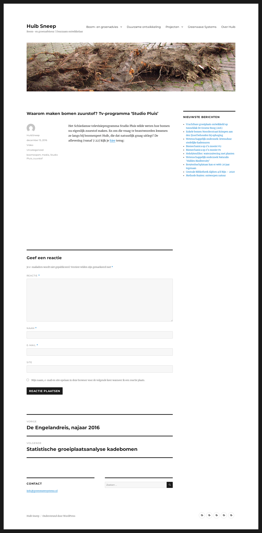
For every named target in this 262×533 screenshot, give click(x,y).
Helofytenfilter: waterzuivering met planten (210, 153)
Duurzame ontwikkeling (144, 27)
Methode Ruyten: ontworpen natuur (206, 175)
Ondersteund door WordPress (58, 516)
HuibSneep (33, 135)
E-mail (32, 345)
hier (112, 140)
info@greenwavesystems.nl (42, 490)
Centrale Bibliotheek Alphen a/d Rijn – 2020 (210, 171)
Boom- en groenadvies (102, 27)
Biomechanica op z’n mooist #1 (203, 149)
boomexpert (34, 154)
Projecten (172, 27)
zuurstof (37, 158)
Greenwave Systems (202, 27)
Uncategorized (35, 149)
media (45, 154)
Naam (32, 328)
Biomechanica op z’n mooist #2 (203, 146)
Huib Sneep (41, 26)
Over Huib (228, 27)
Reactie (33, 275)
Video (30, 145)
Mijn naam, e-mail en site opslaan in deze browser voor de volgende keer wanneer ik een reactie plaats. (88, 380)
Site (29, 362)
